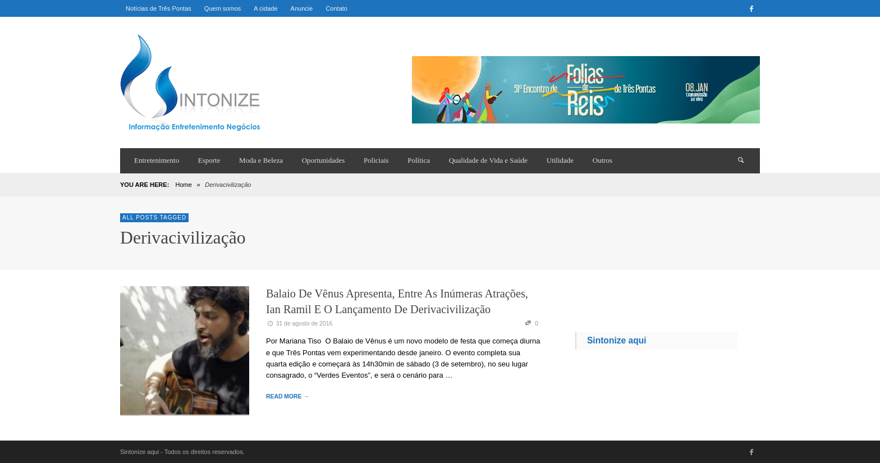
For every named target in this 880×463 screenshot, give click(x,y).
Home (183, 184)
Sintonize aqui (617, 340)
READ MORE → (287, 396)
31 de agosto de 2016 (299, 323)
